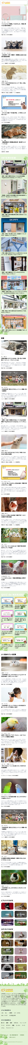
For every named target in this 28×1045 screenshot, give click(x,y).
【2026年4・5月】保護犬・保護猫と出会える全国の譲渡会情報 (13, 55)
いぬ (2, 53)
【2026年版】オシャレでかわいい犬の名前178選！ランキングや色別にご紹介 (13, 706)
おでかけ (5, 387)
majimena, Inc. (20, 1041)
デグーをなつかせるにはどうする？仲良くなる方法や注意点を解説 (13, 453)
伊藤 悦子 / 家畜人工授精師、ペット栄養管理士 (10, 92)
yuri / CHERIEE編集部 (5, 122)
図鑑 (13, 1025)
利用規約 (22, 1035)
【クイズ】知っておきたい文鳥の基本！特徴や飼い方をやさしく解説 (14, 484)
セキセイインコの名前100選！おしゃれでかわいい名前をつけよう (13, 797)
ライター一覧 (4, 1037)
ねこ (5, 53)
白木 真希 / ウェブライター (6, 744)
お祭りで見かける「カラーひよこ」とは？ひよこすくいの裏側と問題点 (13, 736)
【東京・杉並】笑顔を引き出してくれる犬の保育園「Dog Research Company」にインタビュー (13, 421)
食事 (11, 1022)
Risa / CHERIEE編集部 (5, 587)
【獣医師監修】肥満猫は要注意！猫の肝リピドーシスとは (13, 143)
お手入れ (16, 1022)
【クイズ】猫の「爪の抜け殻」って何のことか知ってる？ (13, 113)
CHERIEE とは (4, 1035)
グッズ (2, 1025)
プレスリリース (9, 1028)
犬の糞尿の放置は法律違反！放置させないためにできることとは (13, 859)
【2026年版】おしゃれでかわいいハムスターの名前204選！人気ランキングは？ (13, 675)
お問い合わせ (12, 1037)
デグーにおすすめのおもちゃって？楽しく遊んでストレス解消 (13, 83)
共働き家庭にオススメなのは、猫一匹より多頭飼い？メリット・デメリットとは (13, 359)
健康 (5, 140)
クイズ (5, 111)
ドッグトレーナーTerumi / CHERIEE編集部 (9, 775)
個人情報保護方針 (14, 1035)
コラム (8, 22)
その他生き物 (4, 576)
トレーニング (23, 1022)
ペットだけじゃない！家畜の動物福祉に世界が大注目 (13, 579)
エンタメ (8, 53)
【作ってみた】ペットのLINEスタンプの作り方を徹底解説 (13, 766)
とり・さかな (4, 481)
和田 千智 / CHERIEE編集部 (6, 34)
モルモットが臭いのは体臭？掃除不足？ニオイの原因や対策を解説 (13, 516)
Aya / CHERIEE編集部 (5, 494)
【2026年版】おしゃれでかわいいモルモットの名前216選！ (13, 888)
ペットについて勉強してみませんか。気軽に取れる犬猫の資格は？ (13, 24)
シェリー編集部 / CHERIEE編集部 (8, 63)
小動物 (2, 81)
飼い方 (6, 81)
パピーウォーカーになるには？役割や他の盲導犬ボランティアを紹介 (13, 547)
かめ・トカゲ (4, 1015)
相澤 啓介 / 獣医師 (5, 151)
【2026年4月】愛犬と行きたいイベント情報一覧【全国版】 (14, 390)
